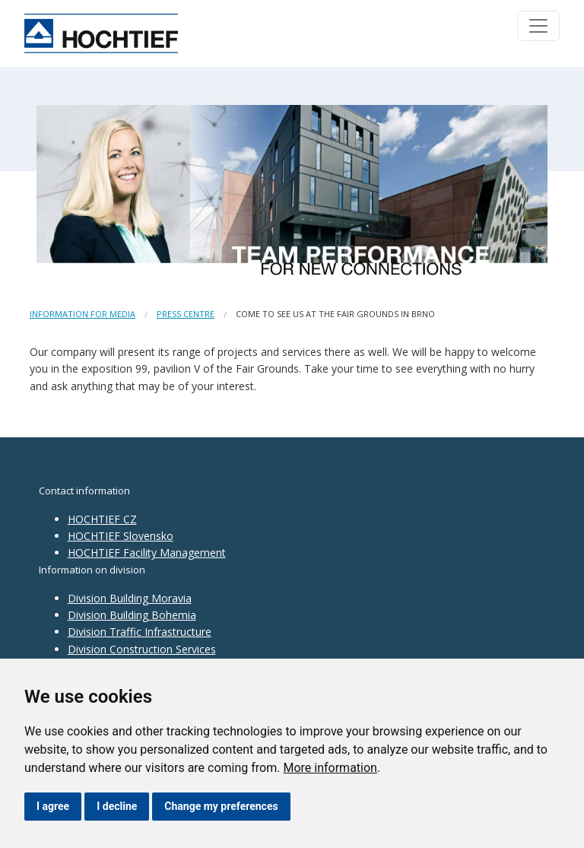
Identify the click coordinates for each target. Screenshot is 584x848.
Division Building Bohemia (132, 615)
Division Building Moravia (130, 598)
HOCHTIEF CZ (102, 519)
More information (329, 768)
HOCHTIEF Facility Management (147, 552)
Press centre (185, 313)
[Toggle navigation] (538, 26)
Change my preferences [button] (221, 806)
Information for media (82, 313)
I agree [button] (52, 806)
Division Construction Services (142, 649)
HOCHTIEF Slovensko (120, 536)
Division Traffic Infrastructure (139, 631)
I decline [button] (117, 806)
